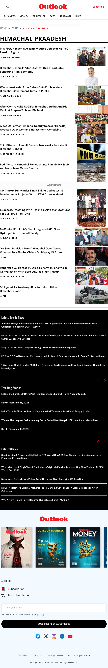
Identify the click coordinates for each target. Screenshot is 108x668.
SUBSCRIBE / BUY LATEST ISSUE (54, 624)
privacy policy (37, 614)
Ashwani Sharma (12, 96)
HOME (3, 28)
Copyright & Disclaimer (58, 655)
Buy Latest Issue (18, 595)
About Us (22, 655)
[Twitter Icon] (46, 636)
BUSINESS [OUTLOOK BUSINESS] (10, 16)
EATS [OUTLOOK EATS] (53, 16)
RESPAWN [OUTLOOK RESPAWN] (65, 16)
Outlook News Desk (13, 134)
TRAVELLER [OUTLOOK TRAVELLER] (39, 16)
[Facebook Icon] (38, 636)
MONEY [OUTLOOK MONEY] (24, 16)
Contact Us (36, 655)
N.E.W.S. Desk (10, 76)
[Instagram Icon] (54, 636)
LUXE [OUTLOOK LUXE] (78, 16)
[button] (98, 381)
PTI (4, 257)
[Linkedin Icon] (62, 636)
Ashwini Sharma (11, 57)
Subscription (16, 589)
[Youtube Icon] (70, 636)
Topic (14, 28)
